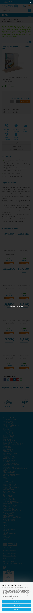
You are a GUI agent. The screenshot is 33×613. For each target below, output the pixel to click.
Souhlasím (16, 601)
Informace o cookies (19, 598)
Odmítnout (16, 609)
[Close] (30, 2)
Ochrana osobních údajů (7, 598)
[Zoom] (26, 2)
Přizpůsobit (16, 605)
